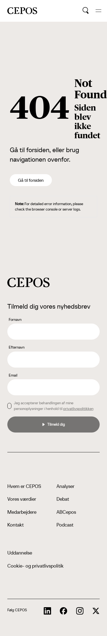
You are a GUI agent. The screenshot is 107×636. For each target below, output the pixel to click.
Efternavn (16, 347)
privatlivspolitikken (78, 408)
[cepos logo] (28, 282)
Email (13, 375)
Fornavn (15, 319)
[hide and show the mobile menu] (98, 11)
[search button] (86, 10)
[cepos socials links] (47, 611)
